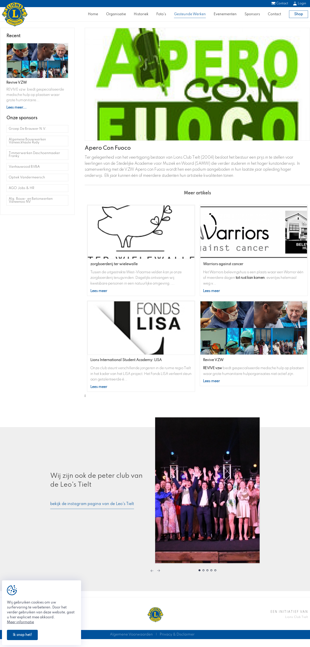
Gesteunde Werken (190, 16)
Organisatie (116, 16)
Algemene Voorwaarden (131, 638)
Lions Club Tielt (296, 621)
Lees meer (98, 295)
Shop (298, 16)
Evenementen (225, 16)
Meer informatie (20, 622)
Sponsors (252, 16)
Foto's (161, 16)
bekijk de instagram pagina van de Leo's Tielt (92, 508)
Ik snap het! (22, 635)
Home (93, 16)
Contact (279, 4)
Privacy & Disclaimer (177, 638)
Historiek (141, 16)
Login (299, 4)
